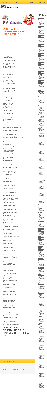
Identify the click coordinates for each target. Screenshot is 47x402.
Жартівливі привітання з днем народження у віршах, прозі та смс (41, 261)
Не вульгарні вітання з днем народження (41, 292)
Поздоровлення (7, 367)
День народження (15, 2)
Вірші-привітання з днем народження (41, 163)
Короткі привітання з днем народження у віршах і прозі (41, 217)
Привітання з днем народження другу (41, 77)
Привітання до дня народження (41, 167)
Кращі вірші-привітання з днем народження (41, 375)
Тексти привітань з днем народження (41, 366)
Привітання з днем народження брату (41, 50)
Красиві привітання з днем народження (41, 109)
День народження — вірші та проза (41, 177)
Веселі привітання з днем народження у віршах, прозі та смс (41, 239)
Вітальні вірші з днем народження (41, 194)
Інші (2, 5)
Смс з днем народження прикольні (41, 233)
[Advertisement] (18, 46)
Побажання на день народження (41, 155)
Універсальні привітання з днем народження (41, 32)
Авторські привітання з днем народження (41, 296)
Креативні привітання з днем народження (41, 124)
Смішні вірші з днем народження (41, 308)
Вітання (14, 367)
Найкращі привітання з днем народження (41, 225)
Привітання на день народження (41, 317)
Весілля (32, 2)
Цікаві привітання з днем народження (41, 327)
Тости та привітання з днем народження (41, 370)
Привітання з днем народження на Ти (41, 23)
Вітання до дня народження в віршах (41, 361)
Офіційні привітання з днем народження (41, 335)
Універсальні (41, 2)
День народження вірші (41, 205)
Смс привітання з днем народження (41, 101)
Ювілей (25, 2)
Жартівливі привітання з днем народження (41, 344)
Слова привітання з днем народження (41, 152)
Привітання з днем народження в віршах (41, 97)
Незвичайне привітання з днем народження (41, 357)
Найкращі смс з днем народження (41, 304)
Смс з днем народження (41, 117)
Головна (4, 2)
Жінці (24, 369)
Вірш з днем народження (41, 222)
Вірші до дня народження (41, 136)
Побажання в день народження (41, 187)
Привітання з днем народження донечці (41, 64)
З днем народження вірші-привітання (41, 301)
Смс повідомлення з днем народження (41, 287)
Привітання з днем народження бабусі (41, 55)
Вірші (4, 369)
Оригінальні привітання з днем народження (41, 114)
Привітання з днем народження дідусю (41, 59)
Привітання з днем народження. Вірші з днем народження (41, 385)
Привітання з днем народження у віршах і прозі (41, 278)
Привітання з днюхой (41, 324)
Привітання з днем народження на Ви (41, 28)
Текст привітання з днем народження (41, 198)
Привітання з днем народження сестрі (41, 46)
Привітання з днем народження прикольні (41, 82)
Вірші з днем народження (41, 93)
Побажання (25, 367)
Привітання (15, 369)
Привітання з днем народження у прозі (41, 86)
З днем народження (41, 202)
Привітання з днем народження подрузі (41, 73)
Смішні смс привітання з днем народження (41, 352)
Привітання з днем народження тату (41, 41)
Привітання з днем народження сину (41, 68)
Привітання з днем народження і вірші (41, 144)
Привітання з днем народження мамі (41, 37)
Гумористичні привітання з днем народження (41, 230)
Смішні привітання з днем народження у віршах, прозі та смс (41, 254)
